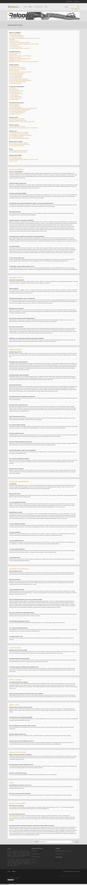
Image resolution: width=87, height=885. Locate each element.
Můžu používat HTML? (14, 89)
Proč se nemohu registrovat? (15, 47)
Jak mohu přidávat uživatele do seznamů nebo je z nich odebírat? (23, 127)
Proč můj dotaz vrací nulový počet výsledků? (19, 134)
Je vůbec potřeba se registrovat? (16, 35)
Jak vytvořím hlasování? (14, 70)
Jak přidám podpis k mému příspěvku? (17, 69)
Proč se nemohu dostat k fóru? (16, 74)
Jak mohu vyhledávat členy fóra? (16, 136)
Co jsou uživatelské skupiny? (15, 107)
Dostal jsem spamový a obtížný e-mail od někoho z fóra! (21, 121)
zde (48, 808)
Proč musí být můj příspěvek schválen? (17, 82)
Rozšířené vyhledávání (75, 8)
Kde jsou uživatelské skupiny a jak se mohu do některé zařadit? (23, 108)
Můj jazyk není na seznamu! (15, 57)
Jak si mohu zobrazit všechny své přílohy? (18, 152)
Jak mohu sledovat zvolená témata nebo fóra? (19, 144)
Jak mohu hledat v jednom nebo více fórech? (19, 132)
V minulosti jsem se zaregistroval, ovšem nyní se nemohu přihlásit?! (24, 44)
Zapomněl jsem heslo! (14, 41)
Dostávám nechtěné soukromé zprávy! (17, 120)
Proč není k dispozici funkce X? (16, 158)
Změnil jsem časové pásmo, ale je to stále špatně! (20, 56)
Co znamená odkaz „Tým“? (15, 114)
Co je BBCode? (12, 88)
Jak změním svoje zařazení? (15, 60)
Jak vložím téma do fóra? (14, 66)
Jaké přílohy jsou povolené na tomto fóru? (18, 150)
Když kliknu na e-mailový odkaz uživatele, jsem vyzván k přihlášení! (23, 61)
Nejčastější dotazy (35, 853)
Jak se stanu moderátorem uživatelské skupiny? (19, 109)
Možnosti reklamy (59, 853)
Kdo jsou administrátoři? (14, 104)
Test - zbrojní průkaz (38, 6)
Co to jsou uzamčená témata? (15, 98)
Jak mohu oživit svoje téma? (15, 83)
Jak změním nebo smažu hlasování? (17, 73)
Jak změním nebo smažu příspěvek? (17, 67)
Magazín (30, 6)
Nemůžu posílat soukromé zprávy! (16, 118)
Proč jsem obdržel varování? (15, 77)
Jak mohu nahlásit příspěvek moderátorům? (19, 79)
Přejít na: (37, 841)
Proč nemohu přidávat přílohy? (16, 76)
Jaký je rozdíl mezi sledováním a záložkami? (18, 143)
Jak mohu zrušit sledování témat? (16, 145)
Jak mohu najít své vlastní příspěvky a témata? (19, 138)
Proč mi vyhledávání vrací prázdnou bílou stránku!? (20, 135)
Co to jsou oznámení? (14, 95)
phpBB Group (58, 807)
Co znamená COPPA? (13, 45)
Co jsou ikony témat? (13, 99)
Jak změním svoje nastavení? (15, 53)
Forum (25, 6)
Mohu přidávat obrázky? (14, 92)
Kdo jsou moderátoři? (14, 105)
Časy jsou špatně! (13, 54)
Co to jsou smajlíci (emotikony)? (16, 91)
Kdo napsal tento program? (15, 156)
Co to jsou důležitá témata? (15, 96)
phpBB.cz (16, 878)
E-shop (45, 6)
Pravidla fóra (34, 851)
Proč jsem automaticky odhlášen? (16, 37)
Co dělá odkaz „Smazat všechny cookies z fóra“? (19, 48)
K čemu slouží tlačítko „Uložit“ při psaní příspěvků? (20, 80)
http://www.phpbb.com (14, 817)
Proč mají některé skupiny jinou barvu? (17, 111)
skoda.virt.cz (34, 862)
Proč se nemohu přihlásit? (15, 34)
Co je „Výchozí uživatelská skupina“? (17, 112)
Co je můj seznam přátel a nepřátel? (17, 126)
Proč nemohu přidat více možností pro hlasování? (20, 72)
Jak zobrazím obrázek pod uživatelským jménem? (20, 58)
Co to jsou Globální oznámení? (16, 93)
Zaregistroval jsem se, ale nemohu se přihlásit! (19, 42)
